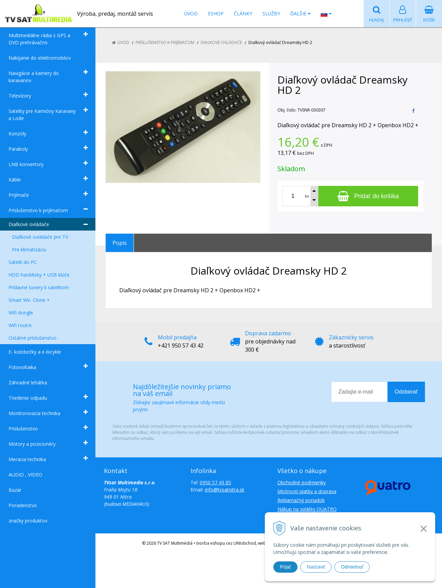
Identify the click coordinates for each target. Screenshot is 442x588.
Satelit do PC (23, 262)
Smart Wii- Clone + (29, 300)
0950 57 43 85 (215, 482)
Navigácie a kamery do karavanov (34, 77)
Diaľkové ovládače (29, 224)
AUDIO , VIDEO (25, 474)
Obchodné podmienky (301, 482)
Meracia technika (27, 459)
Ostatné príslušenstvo (33, 338)
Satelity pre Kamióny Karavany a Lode (42, 114)
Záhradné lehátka (28, 382)
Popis (119, 243)
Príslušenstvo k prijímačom (38, 210)
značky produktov (28, 520)
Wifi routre (20, 325)
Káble (15, 179)
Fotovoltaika (22, 367)
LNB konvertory (26, 164)
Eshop (216, 13)
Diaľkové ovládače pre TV (40, 237)
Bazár (15, 490)
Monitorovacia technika (34, 413)
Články (243, 13)
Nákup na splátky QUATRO (307, 509)
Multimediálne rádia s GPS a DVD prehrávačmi (39, 39)
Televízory (20, 95)
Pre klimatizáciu (29, 249)
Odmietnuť (352, 567)
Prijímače (19, 195)
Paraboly (18, 149)
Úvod (191, 13)
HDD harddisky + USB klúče (39, 274)
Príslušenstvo (23, 428)
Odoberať (406, 392)
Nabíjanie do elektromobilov (40, 58)
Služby (271, 13)
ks (307, 196)
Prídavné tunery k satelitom (39, 287)
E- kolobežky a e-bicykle (35, 352)
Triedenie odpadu (28, 398)
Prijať (285, 567)
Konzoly (17, 133)
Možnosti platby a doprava (306, 491)
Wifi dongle (21, 312)
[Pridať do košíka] (368, 196)
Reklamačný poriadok (301, 500)
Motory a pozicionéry (32, 444)
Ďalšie (300, 13)
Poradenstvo (23, 505)
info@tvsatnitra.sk (224, 489)
